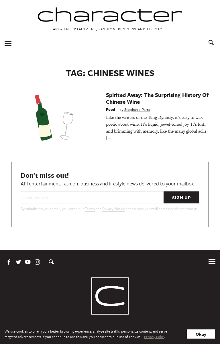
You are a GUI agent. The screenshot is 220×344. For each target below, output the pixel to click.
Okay (201, 334)
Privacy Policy (154, 336)
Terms (90, 208)
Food (110, 109)
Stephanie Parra (137, 109)
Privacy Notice (113, 208)
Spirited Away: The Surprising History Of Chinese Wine (157, 98)
